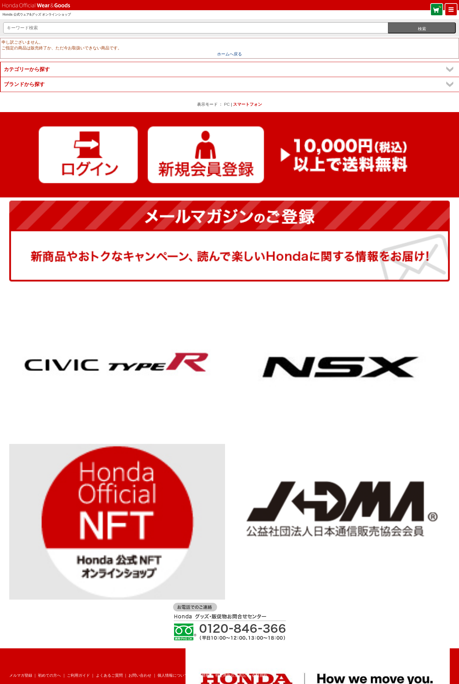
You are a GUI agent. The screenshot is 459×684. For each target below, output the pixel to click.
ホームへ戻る (229, 54)
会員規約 (259, 675)
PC (227, 104)
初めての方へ (49, 675)
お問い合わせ (139, 675)
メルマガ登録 (20, 675)
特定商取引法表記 (230, 675)
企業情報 (201, 675)
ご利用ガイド (78, 675)
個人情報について (172, 675)
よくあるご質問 (109, 675)
